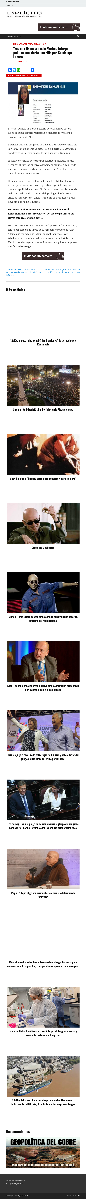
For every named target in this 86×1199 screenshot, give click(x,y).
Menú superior (13, 2)
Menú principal (15, 37)
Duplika (77, 1196)
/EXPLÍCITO (23, 1196)
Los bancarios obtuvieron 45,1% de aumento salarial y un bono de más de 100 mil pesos (23, 272)
